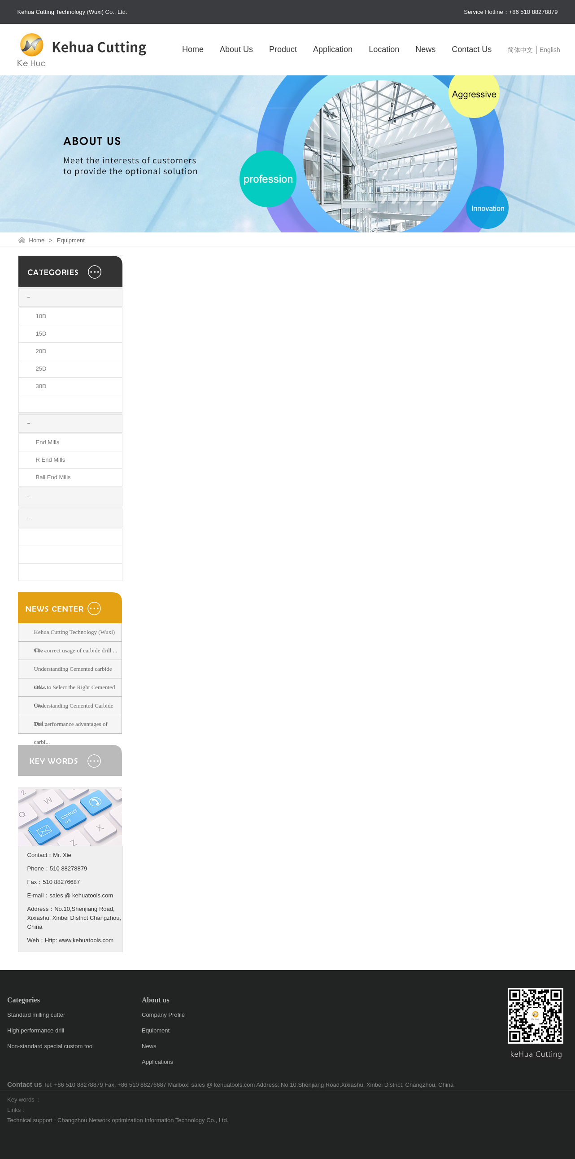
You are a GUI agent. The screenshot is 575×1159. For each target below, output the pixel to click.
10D (41, 316)
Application (333, 49)
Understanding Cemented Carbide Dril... (73, 714)
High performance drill (35, 1030)
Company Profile (163, 1014)
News (425, 49)
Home (193, 49)
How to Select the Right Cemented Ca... (74, 696)
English (550, 49)
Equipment (71, 240)
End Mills (48, 442)
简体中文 (520, 49)
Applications (157, 1061)
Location (384, 49)
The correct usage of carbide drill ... (76, 650)
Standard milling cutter (36, 1014)
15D (41, 333)
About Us (236, 49)
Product (283, 49)
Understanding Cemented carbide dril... (73, 677)
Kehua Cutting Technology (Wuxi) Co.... (74, 641)
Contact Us (472, 49)
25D (41, 368)
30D (41, 386)
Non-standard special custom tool (50, 1046)
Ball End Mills (53, 477)
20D (41, 351)
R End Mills (50, 459)
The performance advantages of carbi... (71, 733)
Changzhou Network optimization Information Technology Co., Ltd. (142, 1120)
